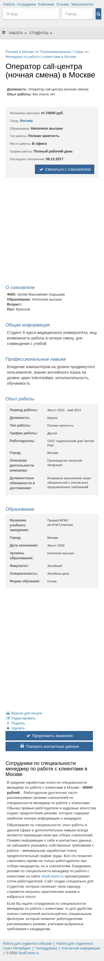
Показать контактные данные (49, 746)
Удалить (15, 728)
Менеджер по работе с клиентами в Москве (41, 57)
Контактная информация (81, 948)
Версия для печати (24, 713)
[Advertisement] (52, 232)
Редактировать (20, 718)
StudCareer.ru (52, 876)
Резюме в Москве (20, 52)
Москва (26, 121)
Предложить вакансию (49, 736)
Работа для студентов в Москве (27, 944)
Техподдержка (46, 948)
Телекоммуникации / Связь (62, 52)
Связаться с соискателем (65, 169)
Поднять (15, 723)
